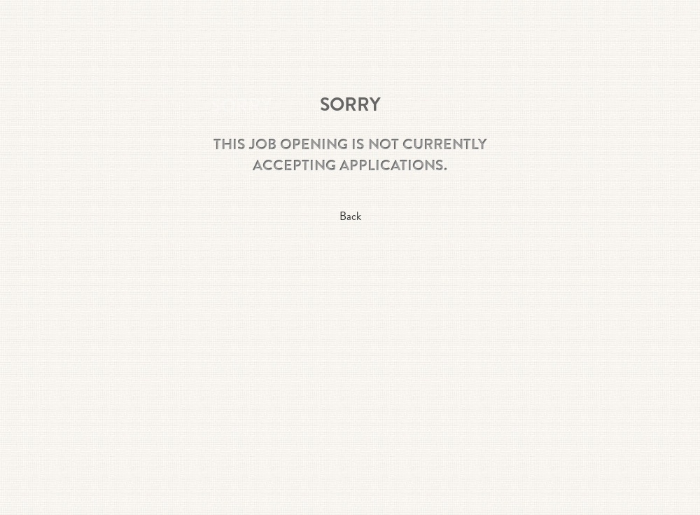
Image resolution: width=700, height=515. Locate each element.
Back (350, 216)
